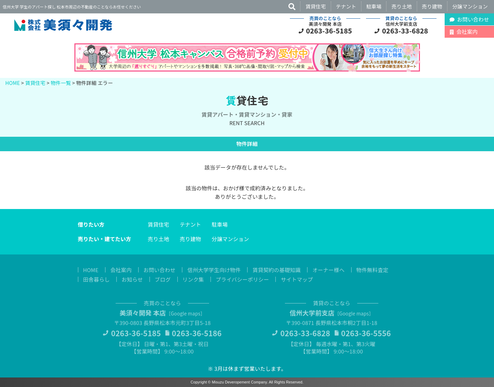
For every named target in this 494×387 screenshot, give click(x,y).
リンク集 (193, 279)
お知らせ (132, 279)
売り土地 (401, 6)
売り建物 (432, 6)
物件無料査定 (372, 270)
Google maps (185, 313)
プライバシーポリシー (242, 279)
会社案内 (121, 270)
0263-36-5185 (329, 31)
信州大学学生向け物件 (214, 270)
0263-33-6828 (405, 31)
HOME (12, 82)
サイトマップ (297, 279)
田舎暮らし (96, 279)
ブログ (163, 279)
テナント (346, 6)
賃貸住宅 (315, 6)
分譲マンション (470, 6)
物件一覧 (61, 82)
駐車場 (374, 6)
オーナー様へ (328, 270)
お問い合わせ (160, 270)
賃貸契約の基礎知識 (276, 270)
